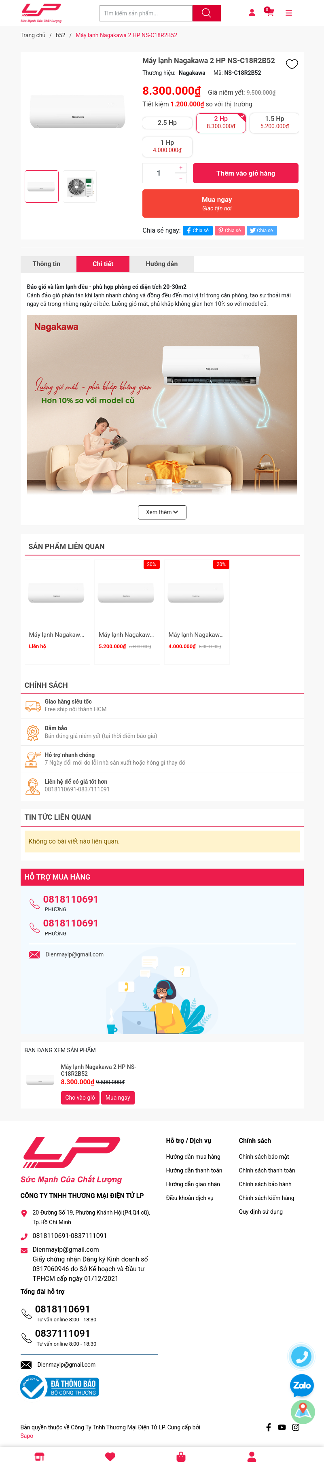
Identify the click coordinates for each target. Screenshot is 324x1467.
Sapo (27, 1432)
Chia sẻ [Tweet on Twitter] (261, 230)
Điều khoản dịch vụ (190, 1194)
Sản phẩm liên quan (67, 546)
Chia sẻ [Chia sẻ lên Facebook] (197, 230)
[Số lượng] (158, 173)
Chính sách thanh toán (267, 1167)
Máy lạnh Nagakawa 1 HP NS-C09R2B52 (223, 634)
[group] (80, 111)
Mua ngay (217, 205)
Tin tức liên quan (58, 814)
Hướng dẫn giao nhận (193, 1180)
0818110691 (71, 895)
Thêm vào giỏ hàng (245, 173)
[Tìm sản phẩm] (146, 13)
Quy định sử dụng (261, 1208)
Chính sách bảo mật (264, 1153)
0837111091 (63, 1330)
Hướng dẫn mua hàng (193, 1153)
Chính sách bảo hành (265, 1180)
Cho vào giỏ (80, 1094)
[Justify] (205, 13)
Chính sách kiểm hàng (266, 1194)
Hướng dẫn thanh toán (194, 1167)
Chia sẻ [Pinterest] (229, 230)
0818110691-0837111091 (70, 1232)
